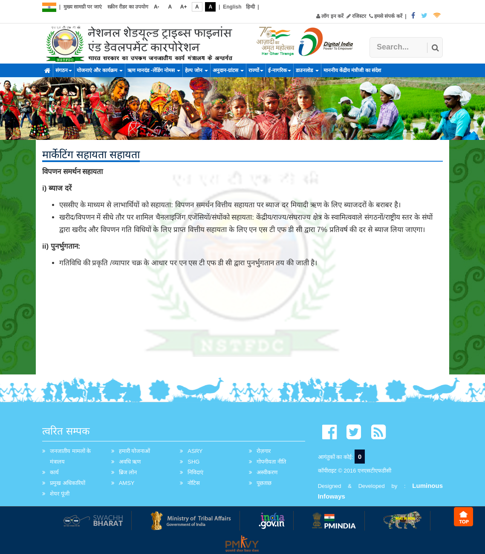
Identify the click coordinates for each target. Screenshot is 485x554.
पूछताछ (264, 483)
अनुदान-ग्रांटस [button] (228, 70)
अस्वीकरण (267, 472)
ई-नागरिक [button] (279, 70)
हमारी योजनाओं (134, 451)
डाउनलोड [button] (307, 70)
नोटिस (194, 483)
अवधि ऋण (130, 461)
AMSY (127, 483)
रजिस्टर (356, 16)
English (232, 7)
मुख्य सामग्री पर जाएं (83, 7)
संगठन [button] (63, 70)
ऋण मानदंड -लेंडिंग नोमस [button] (153, 70)
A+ (183, 7)
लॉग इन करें (330, 16)
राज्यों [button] (255, 70)
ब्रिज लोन (128, 472)
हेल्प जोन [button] (196, 70)
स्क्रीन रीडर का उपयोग (127, 7)
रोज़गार (264, 451)
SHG (193, 461)
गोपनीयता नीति (271, 461)
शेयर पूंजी (59, 493)
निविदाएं (195, 472)
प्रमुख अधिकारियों (67, 483)
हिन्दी (250, 7)
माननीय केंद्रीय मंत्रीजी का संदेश (352, 70)
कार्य (54, 472)
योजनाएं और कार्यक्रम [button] (100, 70)
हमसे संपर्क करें (385, 16)
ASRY (195, 451)
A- (156, 7)
